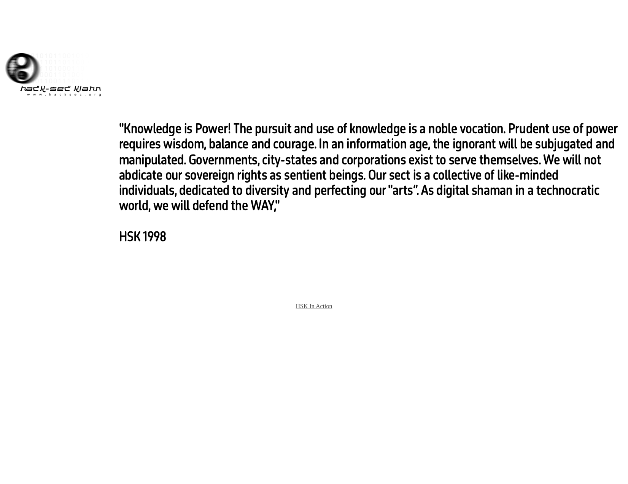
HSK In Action (314, 306)
